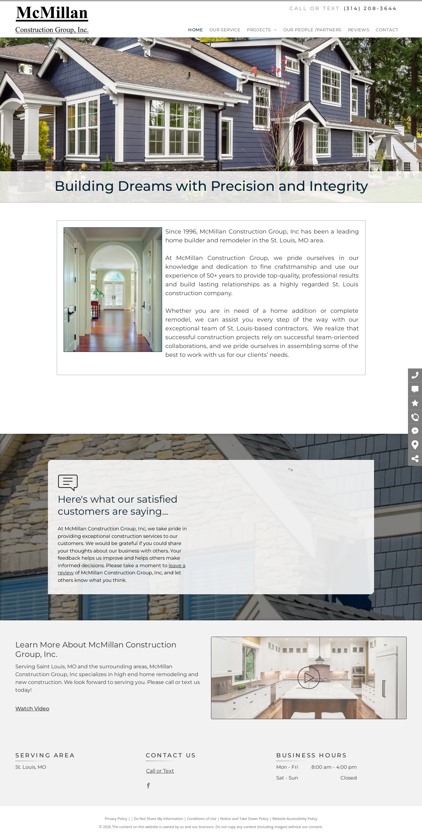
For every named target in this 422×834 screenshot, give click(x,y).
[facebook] (148, 786)
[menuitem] (192, 30)
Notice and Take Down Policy (244, 818)
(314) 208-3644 (371, 8)
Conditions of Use (202, 818)
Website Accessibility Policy (294, 818)
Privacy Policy (116, 818)
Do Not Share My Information (158, 818)
